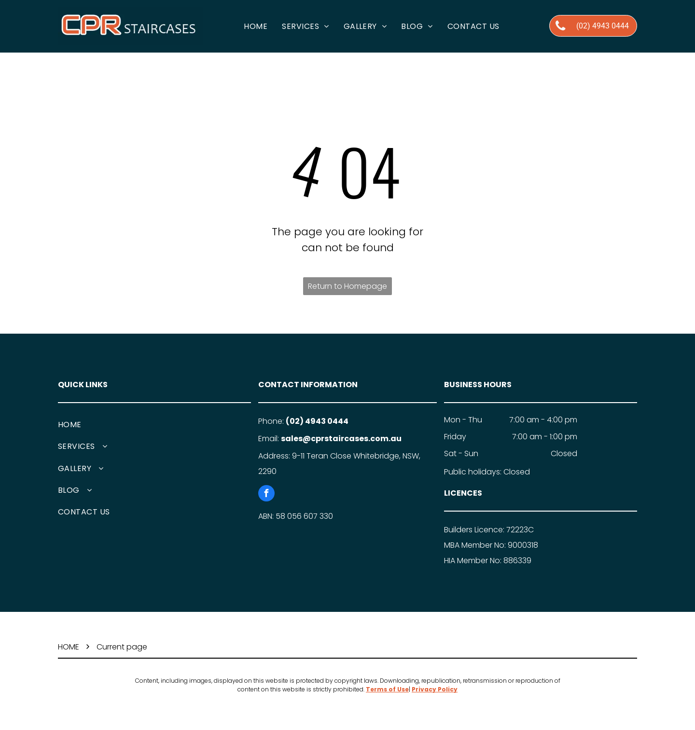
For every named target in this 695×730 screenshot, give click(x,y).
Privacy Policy (435, 689)
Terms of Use (387, 689)
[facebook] (266, 494)
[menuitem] (255, 26)
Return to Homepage (347, 286)
